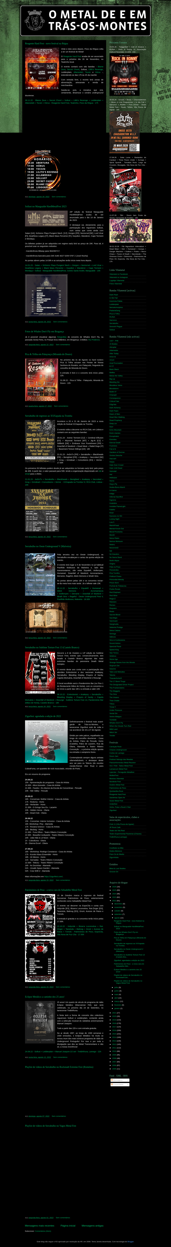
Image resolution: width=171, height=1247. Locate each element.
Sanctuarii (113, 621)
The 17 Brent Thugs (117, 681)
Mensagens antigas (92, 1225)
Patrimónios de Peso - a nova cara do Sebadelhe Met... (129, 965)
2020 (114, 1016)
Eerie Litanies (114, 433)
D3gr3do (112, 404)
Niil (110, 551)
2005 (114, 1069)
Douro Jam (113, 756)
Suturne (112, 669)
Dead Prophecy (115, 420)
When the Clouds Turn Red (120, 726)
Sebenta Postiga (116, 627)
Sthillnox (112, 656)
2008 (114, 1058)
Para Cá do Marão (116, 854)
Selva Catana (114, 630)
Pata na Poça (114, 567)
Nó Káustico (114, 554)
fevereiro (118, 1005)
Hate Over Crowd (116, 465)
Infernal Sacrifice (116, 497)
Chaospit (113, 395)
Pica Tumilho (114, 573)
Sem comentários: (59, 197)
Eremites (113, 439)
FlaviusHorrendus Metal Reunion (122, 763)
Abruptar (112, 347)
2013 (114, 1041)
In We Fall (113, 298)
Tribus (111, 704)
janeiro (117, 1008)
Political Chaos (115, 576)
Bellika (112, 373)
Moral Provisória (116, 532)
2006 (114, 1065)
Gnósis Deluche (115, 455)
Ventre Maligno (115, 717)
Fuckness (113, 446)
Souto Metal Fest (116, 801)
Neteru (112, 545)
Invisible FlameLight (117, 506)
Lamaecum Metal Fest (118, 769)
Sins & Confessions (117, 640)
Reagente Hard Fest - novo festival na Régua (46, 43)
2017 (114, 1027)
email (27, 474)
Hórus (98, 72)
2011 (114, 1048)
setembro (118, 914)
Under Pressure (115, 710)
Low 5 (111, 522)
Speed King (114, 650)
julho (116, 987)
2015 (114, 1034)
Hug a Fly (113, 484)
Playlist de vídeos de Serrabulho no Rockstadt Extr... (128, 976)
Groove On (113, 872)
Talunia (112, 675)
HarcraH (112, 459)
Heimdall (113, 471)
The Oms (113, 694)
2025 (114, 890)
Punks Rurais (114, 589)
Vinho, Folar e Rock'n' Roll (120, 807)
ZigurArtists (114, 857)
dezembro (118, 904)
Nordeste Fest (115, 782)
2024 (114, 894)
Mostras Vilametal (116, 779)
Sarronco (113, 320)
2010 (114, 1051)
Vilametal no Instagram (118, 277)
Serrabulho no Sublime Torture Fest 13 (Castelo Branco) (52, 647)
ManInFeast (114, 525)
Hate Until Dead (115, 468)
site (100, 471)
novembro (118, 907)
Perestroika (114, 570)
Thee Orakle (114, 701)
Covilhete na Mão (116, 848)
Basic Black (114, 369)
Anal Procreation (116, 363)
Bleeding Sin (114, 382)
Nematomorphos (116, 307)
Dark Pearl (113, 295)
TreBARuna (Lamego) (118, 837)
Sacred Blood (114, 615)
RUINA (112, 317)
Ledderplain (114, 304)
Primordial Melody (116, 580)
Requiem (113, 608)
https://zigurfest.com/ (53, 876)
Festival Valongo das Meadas (121, 759)
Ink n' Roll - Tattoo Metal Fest (121, 766)
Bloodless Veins (115, 385)
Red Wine (113, 595)
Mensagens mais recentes (39, 1225)
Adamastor (113, 350)
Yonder (112, 736)
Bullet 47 (113, 392)
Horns (111, 481)
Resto (111, 611)
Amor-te (112, 357)
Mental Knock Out (116, 529)
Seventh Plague (115, 327)
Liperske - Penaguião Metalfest (121, 772)
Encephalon (114, 436)
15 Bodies (113, 344)
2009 (114, 1055)
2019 (114, 1020)
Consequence (115, 398)
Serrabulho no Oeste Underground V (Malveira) (48, 546)
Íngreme (112, 500)
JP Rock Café (114, 827)
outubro (117, 911)
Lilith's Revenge (95, 69)
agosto (117, 918)
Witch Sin (113, 732)
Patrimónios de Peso (117, 788)
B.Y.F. (111, 366)
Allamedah (78, 72)
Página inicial (68, 1225)
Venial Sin (113, 713)
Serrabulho (113, 323)
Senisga (112, 634)
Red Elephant (114, 592)
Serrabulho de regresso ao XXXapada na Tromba (48, 416)
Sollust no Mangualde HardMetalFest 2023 (45, 206)
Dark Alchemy (115, 408)
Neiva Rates (114, 538)
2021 (114, 1013)
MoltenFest (113, 775)
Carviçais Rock (115, 747)
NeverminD (114, 548)
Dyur (111, 427)
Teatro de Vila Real (117, 831)
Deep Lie (113, 423)
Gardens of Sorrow (117, 452)
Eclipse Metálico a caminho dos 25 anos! (44, 996)
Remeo (112, 605)
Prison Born (114, 583)
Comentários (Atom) (43, 1231)
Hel (110, 474)
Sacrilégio (113, 618)
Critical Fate (114, 401)
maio (116, 994)
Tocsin (88, 72)
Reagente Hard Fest (72, 56)
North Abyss (114, 561)
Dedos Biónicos (115, 851)
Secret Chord (73, 69)
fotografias (61, 337)
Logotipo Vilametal (116, 280)
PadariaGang (114, 311)
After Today (114, 354)
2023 (114, 897)
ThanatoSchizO (115, 678)
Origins (112, 564)
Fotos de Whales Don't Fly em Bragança (44, 331)
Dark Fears (113, 411)
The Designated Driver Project (121, 685)
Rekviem (113, 602)
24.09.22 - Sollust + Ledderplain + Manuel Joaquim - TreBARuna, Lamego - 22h (63, 1052)
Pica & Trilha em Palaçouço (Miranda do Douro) (48, 354)
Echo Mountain (115, 430)
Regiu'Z (112, 599)
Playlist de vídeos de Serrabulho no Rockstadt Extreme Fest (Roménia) (59, 1067)
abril (116, 998)
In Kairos (113, 490)
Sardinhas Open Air (117, 798)
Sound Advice (115, 643)
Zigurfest (113, 810)
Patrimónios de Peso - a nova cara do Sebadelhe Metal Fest (53, 890)
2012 (114, 1044)
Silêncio (112, 637)
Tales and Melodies (117, 672)
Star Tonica (113, 653)
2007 (114, 1062)
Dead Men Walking (117, 417)
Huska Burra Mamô (117, 487)
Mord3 (112, 535)
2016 (114, 1030)
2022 (114, 901)
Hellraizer (113, 478)
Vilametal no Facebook (118, 274)
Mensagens (117, 1080)
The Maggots (114, 691)
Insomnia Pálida (115, 301)
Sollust (112, 330)
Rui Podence (94, 340)
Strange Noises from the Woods (122, 662)
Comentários (117, 1085)
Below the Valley (116, 376)
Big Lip (112, 379)
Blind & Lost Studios (117, 868)
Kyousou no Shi (115, 516)
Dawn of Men (114, 414)
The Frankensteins (116, 688)
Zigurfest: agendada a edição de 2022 (43, 716)
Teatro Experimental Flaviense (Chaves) (125, 834)
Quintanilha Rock (116, 791)
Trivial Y (112, 707)
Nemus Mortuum (116, 541)
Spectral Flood (115, 646)
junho (116, 991)
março (117, 1001)
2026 (114, 887)
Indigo (111, 494)
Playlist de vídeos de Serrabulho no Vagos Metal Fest (50, 1125)
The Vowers (114, 697)
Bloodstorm (114, 389)
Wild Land (113, 729)
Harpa (111, 462)
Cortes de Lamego (116, 753)
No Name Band (115, 557)
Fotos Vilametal (115, 284)
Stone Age (113, 659)
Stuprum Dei (114, 666)
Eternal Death (115, 443)
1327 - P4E (114, 341)
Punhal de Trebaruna (117, 586)
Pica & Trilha (114, 314)
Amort (111, 360)
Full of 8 (112, 449)
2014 (114, 1037)
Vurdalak (113, 720)
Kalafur (112, 510)
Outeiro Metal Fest (116, 785)
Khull (111, 513)
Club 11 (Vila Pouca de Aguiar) (121, 824)
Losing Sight (114, 519)
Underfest (113, 804)
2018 (114, 1023)
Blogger (131, 1242)
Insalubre (113, 503)
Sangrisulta (114, 624)
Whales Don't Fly (116, 723)
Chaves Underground (118, 750)
